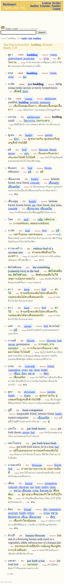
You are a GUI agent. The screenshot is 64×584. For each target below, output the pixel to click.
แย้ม (40, 219)
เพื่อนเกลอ (33, 208)
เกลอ (35, 490)
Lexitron (46, 3)
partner (49, 135)
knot (26, 289)
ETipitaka (45, 5)
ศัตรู (46, 373)
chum (37, 369)
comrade (34, 182)
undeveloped (15, 58)
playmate (29, 391)
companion (14, 369)
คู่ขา (16, 138)
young (53, 54)
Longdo (57, 8)
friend (50, 366)
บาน (46, 58)
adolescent (50, 98)
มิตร (24, 373)
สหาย (31, 373)
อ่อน (25, 91)
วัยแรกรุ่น (29, 120)
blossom (43, 149)
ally (45, 509)
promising (28, 58)
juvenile (34, 102)
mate (37, 487)
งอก (26, 153)
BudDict (34, 5)
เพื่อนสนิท (14, 186)
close (11, 76)
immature (45, 102)
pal (33, 205)
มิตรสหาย (46, 490)
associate (13, 513)
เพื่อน (17, 373)
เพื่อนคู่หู (54, 182)
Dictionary (9, 4)
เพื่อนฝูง (26, 490)
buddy (24, 38)
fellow (30, 513)
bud (30, 38)
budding (37, 38)
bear (44, 230)
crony (24, 369)
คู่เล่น (27, 395)
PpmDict (56, 5)
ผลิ (29, 171)
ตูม (24, 76)
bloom (52, 149)
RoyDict (56, 3)
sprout (11, 153)
